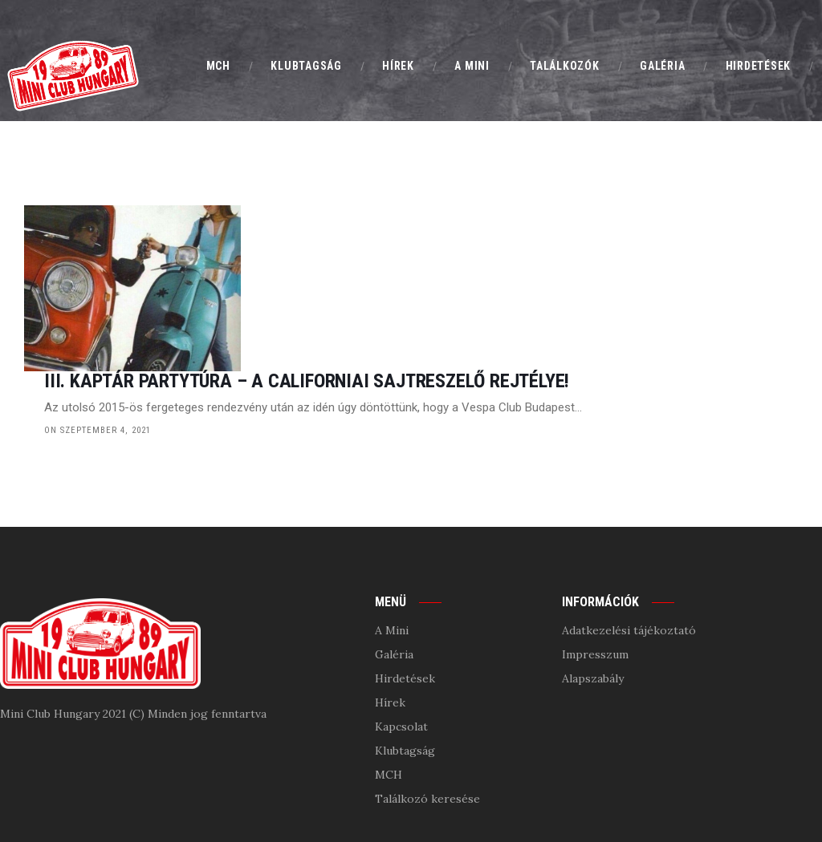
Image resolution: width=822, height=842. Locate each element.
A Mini (392, 551)
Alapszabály (593, 600)
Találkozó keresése (427, 720)
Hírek (390, 624)
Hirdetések (405, 600)
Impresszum (595, 576)
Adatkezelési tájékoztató (629, 551)
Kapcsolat (401, 648)
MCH (388, 696)
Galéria (394, 576)
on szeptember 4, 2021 (298, 308)
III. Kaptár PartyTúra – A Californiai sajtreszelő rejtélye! (507, 259)
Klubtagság (405, 672)
